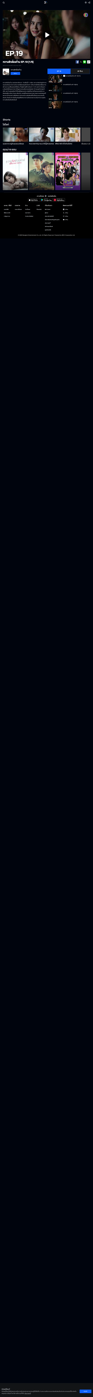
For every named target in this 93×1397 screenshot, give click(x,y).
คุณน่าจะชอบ (9, 150)
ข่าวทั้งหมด (27, 209)
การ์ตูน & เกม (7, 216)
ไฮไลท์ (6, 125)
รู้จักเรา (46, 213)
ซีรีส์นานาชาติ (7, 213)
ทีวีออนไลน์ (39, 209)
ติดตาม (15, 73)
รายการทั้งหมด (18, 209)
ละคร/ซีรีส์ (6, 209)
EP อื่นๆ (80, 71)
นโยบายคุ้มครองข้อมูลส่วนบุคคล (52, 220)
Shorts (6, 120)
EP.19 (59, 71)
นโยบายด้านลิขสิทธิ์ (49, 216)
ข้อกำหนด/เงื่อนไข (49, 226)
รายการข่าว (27, 213)
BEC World (47, 209)
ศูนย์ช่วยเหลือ (48, 230)
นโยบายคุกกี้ (48, 223)
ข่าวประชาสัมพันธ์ (29, 216)
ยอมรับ (85, 1391)
